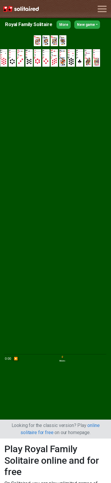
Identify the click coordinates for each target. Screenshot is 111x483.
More (63, 25)
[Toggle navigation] (102, 9)
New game (86, 25)
